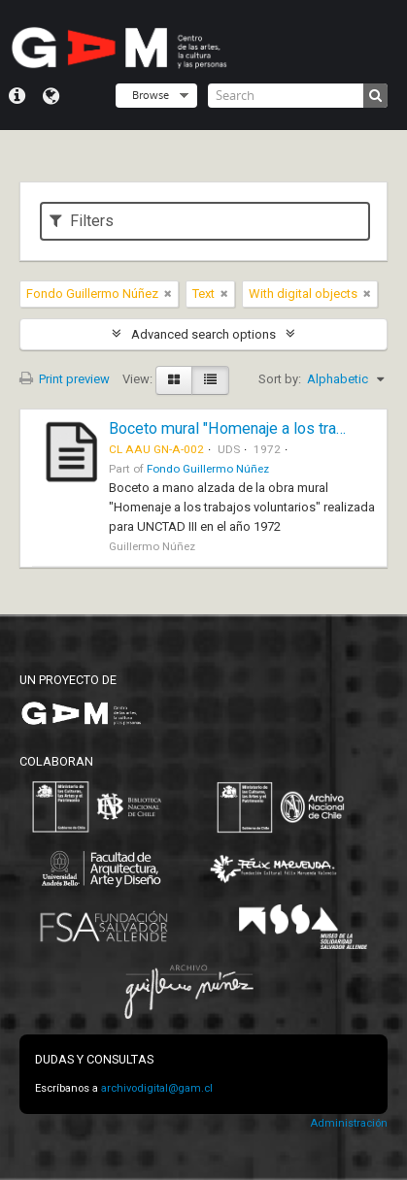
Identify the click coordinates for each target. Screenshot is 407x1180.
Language (51, 96)
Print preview (64, 379)
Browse (150, 94)
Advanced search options (203, 334)
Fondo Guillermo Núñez (208, 468)
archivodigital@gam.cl (157, 1088)
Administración (349, 1123)
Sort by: (279, 379)
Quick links (17, 96)
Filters (82, 221)
